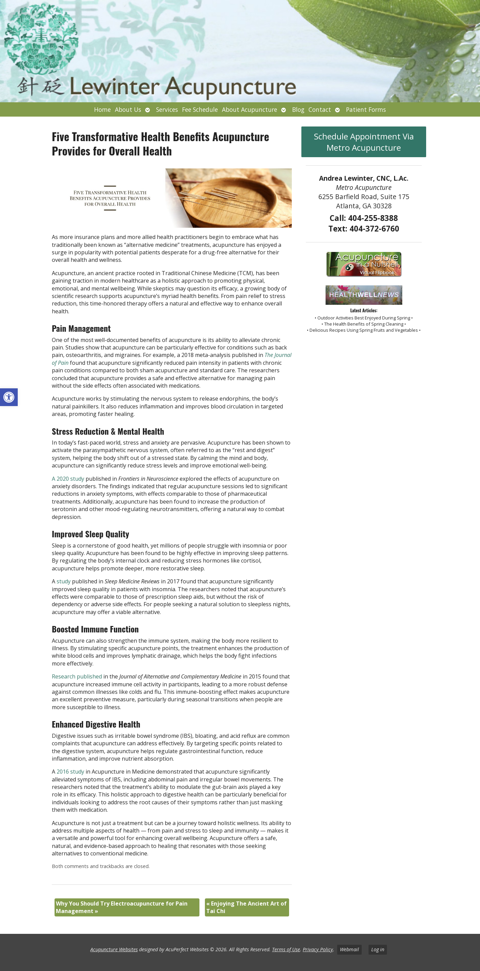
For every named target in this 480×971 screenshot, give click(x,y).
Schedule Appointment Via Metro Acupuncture (364, 142)
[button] (9, 397)
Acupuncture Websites (114, 949)
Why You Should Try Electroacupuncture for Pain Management (122, 907)
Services (167, 109)
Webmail (349, 949)
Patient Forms (366, 109)
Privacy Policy (318, 949)
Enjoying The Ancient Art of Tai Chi (246, 907)
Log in (377, 949)
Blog (298, 109)
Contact (320, 109)
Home (102, 109)
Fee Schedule (200, 109)
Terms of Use (286, 949)
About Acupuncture (249, 109)
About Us (128, 109)
